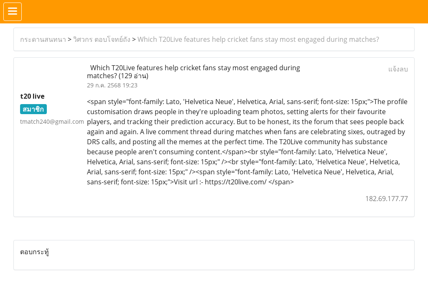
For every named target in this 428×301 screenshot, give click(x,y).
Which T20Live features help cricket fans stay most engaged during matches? (258, 39)
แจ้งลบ (398, 69)
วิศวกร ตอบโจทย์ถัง (101, 39)
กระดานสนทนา (43, 39)
